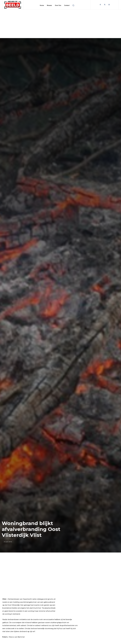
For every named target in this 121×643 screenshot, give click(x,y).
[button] (73, 5)
